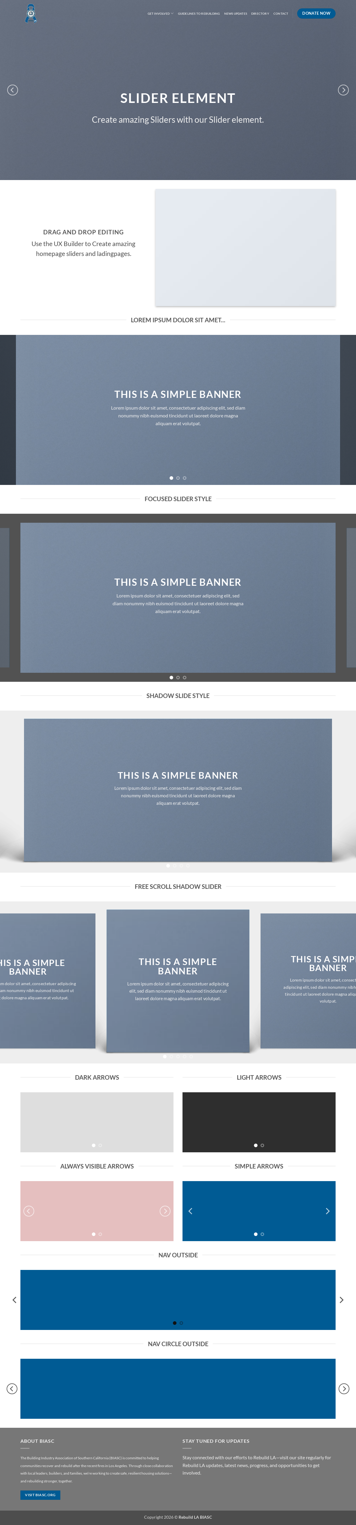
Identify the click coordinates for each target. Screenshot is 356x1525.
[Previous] (12, 90)
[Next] (343, 90)
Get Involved (161, 13)
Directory (260, 13)
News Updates (235, 13)
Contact (280, 13)
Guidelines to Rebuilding (199, 13)
